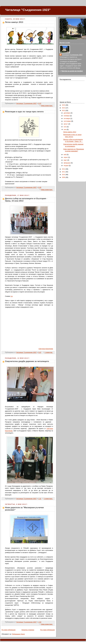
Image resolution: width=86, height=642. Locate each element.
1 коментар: (49, 352)
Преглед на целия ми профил (72, 71)
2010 (64, 174)
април (66, 157)
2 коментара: (48, 498)
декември (67, 113)
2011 (64, 172)
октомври (67, 118)
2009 (64, 177)
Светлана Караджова (46, 349)
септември (67, 121)
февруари (67, 163)
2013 (64, 110)
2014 (64, 108)
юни (65, 129)
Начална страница (28, 630)
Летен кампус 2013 (14, 22)
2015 (64, 105)
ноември (67, 116)
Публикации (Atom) (18, 634)
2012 (64, 169)
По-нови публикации (8, 630)
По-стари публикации (47, 630)
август (66, 124)
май (65, 154)
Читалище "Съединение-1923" (28, 10)
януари (66, 165)
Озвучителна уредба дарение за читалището (27, 361)
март (65, 160)
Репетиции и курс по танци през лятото (24, 112)
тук (12, 296)
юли (65, 127)
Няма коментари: (47, 105)
